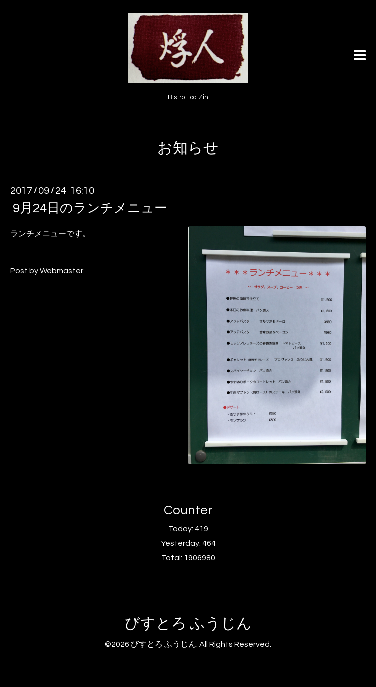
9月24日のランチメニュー (90, 208)
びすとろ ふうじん (188, 623)
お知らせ (188, 148)
